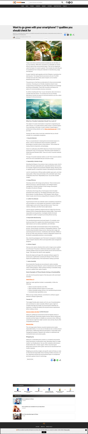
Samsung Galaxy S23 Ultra (32, 312)
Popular (19, 385)
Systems (50, 6)
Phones (32, 6)
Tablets (65, 6)
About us (43, 426)
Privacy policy (49, 426)
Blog (27, 6)
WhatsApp (71, 35)
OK (44, 432)
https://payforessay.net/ (51, 129)
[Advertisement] (44, 16)
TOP (44, 424)
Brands (44, 6)
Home (22, 6)
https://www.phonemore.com (19, 2)
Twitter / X (69, 2)
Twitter (68, 35)
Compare (38, 6)
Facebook (72, 2)
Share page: (74, 35)
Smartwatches (57, 6)
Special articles (30, 359)
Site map (37, 426)
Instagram (67, 2)
